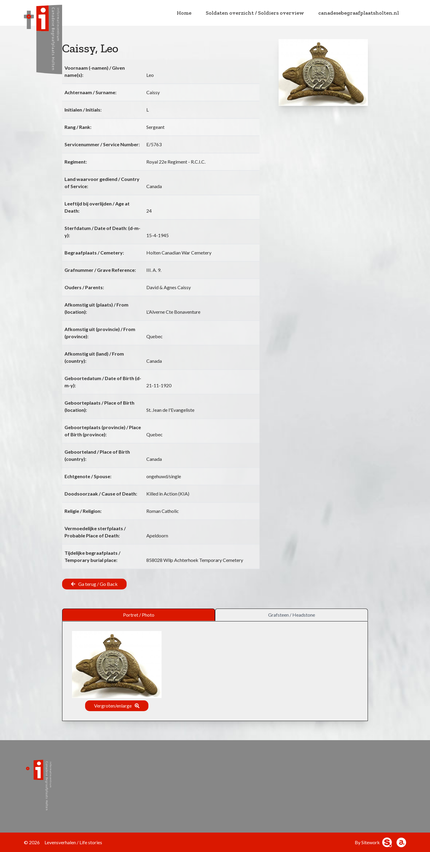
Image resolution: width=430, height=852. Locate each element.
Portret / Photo (138, 615)
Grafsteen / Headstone (291, 615)
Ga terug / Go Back (98, 584)
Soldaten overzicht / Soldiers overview (255, 13)
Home (184, 13)
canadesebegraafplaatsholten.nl (358, 13)
